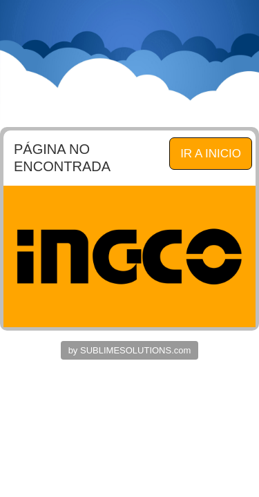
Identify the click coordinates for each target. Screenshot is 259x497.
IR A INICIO (210, 153)
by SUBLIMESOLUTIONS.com (129, 350)
